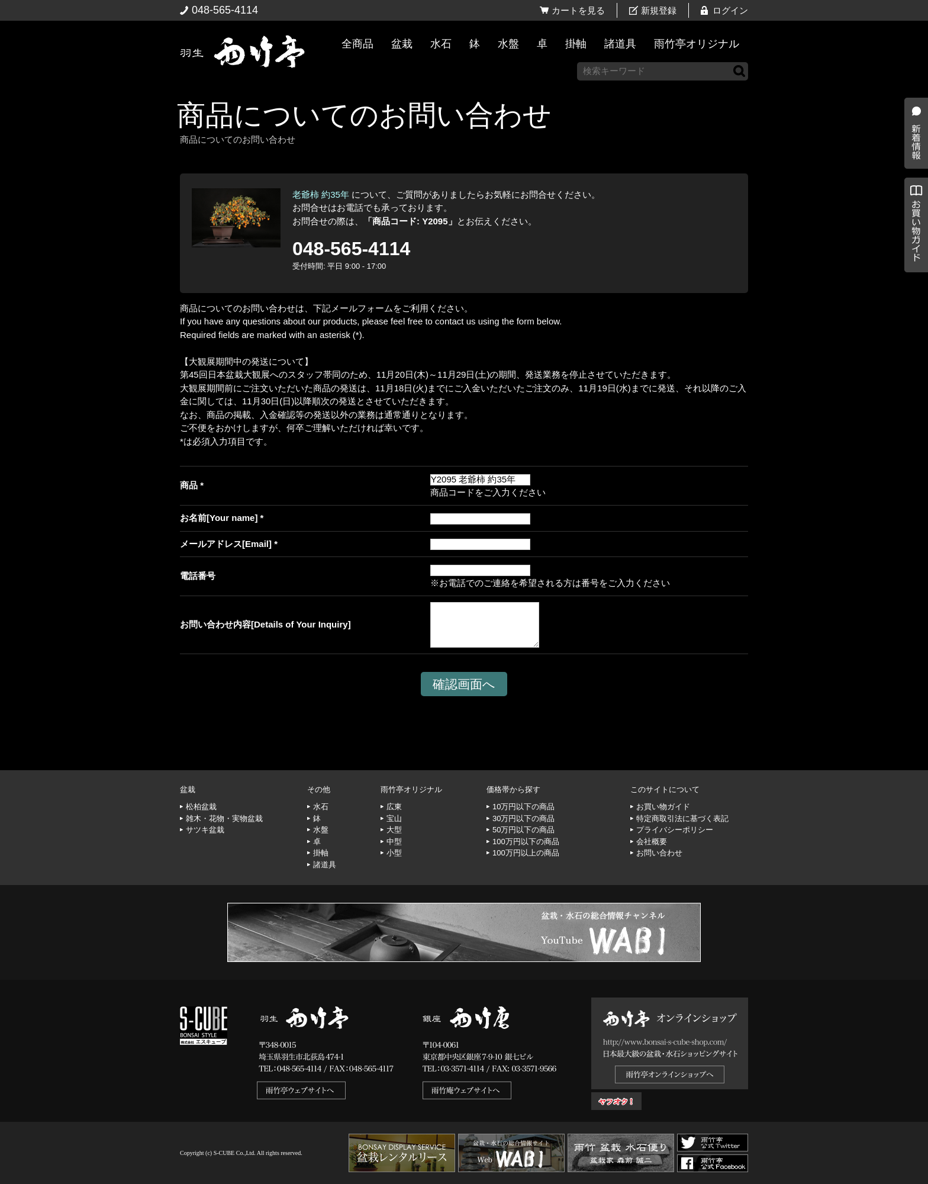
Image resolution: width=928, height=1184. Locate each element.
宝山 (394, 818)
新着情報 (913, 208)
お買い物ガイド (913, 301)
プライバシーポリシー (674, 829)
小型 (394, 852)
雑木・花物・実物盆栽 (224, 818)
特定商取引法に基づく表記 (682, 818)
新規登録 (658, 10)
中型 (394, 841)
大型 (394, 829)
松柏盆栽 (201, 806)
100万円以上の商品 (525, 852)
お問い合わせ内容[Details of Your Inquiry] (265, 624)
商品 (189, 485)
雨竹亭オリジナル (696, 44)
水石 (441, 44)
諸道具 (620, 44)
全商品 (357, 44)
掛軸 (576, 44)
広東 (394, 806)
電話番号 (197, 576)
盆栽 (402, 44)
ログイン (730, 10)
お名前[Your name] (218, 518)
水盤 (508, 44)
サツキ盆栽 (205, 829)
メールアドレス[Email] (226, 544)
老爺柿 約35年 (320, 194)
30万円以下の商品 (523, 818)
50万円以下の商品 (523, 829)
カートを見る (578, 10)
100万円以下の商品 (525, 841)
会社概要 (651, 841)
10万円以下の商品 (523, 806)
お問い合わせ (659, 852)
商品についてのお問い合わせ (364, 115)
